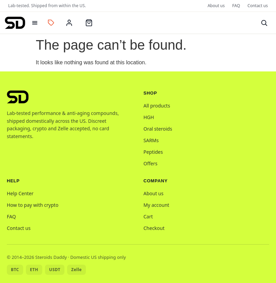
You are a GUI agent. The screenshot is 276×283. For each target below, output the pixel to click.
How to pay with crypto (32, 205)
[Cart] (88, 23)
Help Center (20, 193)
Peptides (153, 152)
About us (216, 6)
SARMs (151, 140)
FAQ (236, 6)
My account (156, 205)
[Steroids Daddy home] (15, 23)
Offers (150, 163)
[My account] (69, 23)
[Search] (264, 22)
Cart (148, 216)
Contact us (257, 6)
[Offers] (51, 23)
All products (156, 105)
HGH (148, 117)
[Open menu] (35, 23)
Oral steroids (157, 129)
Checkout (154, 228)
